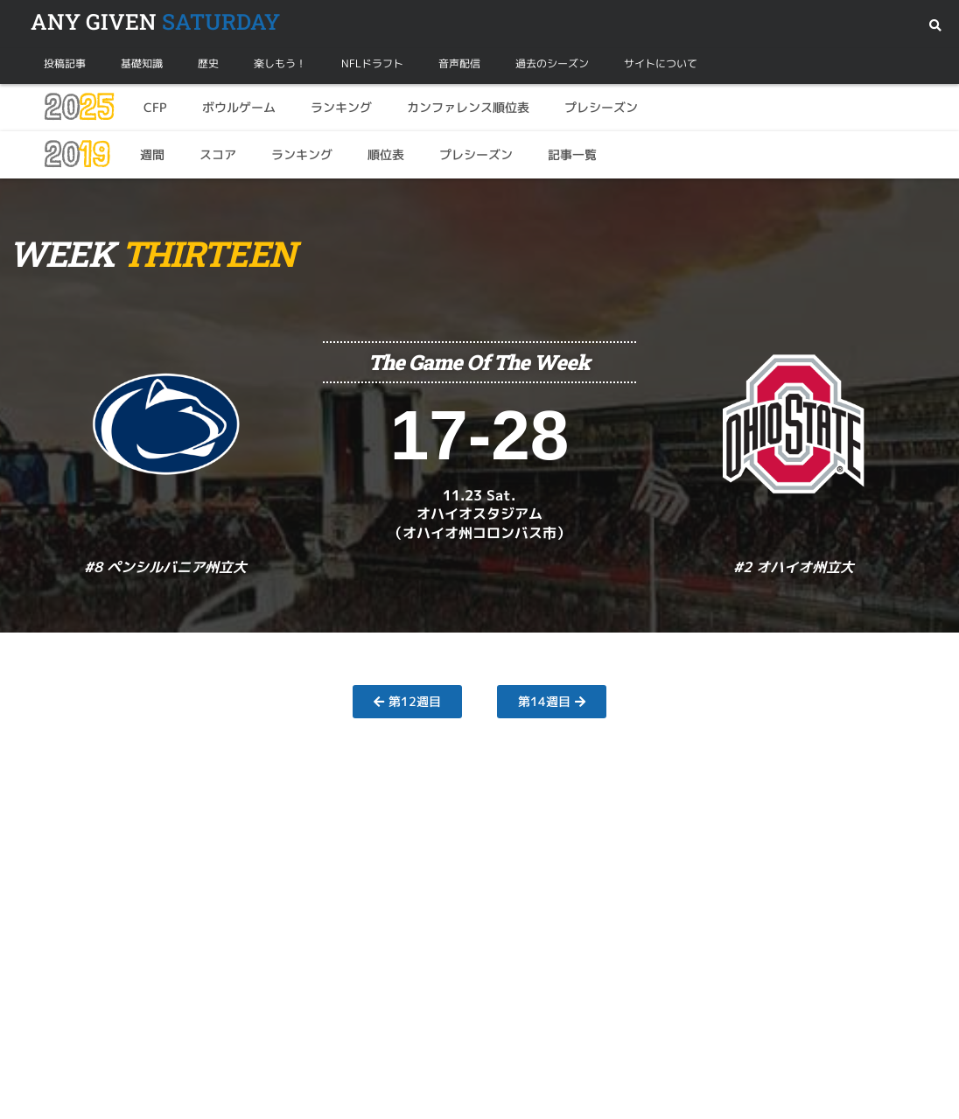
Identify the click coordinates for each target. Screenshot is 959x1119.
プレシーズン (601, 107)
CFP (155, 107)
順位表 (386, 154)
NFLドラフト (372, 63)
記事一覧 (572, 154)
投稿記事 (65, 63)
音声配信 (459, 63)
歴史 (208, 63)
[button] (935, 26)
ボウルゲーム (239, 107)
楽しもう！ (280, 63)
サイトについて (660, 63)
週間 (152, 154)
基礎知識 (142, 63)
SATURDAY (155, 21)
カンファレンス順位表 (468, 107)
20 (78, 108)
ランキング (341, 107)
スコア (218, 154)
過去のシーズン (552, 63)
